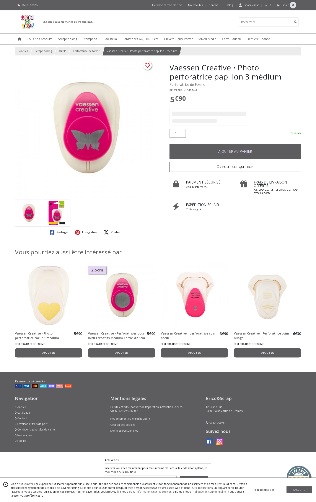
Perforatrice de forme (86, 51)
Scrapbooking (43, 51)
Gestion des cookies (122, 425)
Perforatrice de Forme (187, 84)
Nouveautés (23, 435)
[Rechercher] (295, 22)
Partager (59, 232)
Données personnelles (124, 430)
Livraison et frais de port (31, 424)
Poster (112, 232)
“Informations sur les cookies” (154, 492)
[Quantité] (177, 133)
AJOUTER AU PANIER (235, 151)
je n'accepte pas (264, 490)
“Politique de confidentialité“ (209, 492)
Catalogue (22, 412)
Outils (62, 51)
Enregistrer (86, 232)
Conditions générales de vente (35, 429)
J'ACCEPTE (299, 490)
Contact (213, 5)
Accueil (23, 51)
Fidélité (20, 441)
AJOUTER (48, 352)
